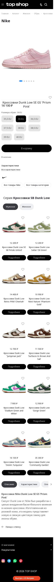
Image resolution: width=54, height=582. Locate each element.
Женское (26, 206)
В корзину (26, 148)
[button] (21, 81)
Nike (5, 20)
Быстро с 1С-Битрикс (24, 578)
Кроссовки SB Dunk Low (31, 198)
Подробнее (14, 257)
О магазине (7, 544)
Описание (9, 484)
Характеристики (29, 484)
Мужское (10, 206)
